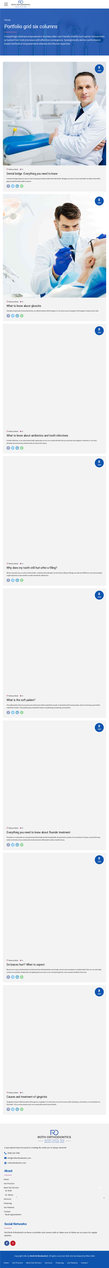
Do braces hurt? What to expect (26, 965)
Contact (7, 1211)
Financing (8, 1203)
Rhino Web (90, 1256)
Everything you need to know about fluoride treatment (38, 832)
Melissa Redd (13, 169)
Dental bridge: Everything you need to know (32, 174)
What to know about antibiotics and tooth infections (37, 436)
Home (7, 20)
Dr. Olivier (9, 1195)
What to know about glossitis (24, 306)
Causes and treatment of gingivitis (27, 1097)
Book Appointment (13, 1214)
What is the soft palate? (21, 700)
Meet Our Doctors (11, 1187)
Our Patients (9, 1207)
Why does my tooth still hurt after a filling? (32, 568)
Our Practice (9, 1183)
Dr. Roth (8, 1190)
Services (7, 1199)
